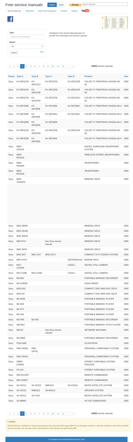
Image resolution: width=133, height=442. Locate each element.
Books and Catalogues (47, 11)
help (41, 52)
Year (126, 76)
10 (53, 66)
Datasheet (29, 11)
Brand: (12, 42)
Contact (64, 11)
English (52, 5)
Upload (74, 11)
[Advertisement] (63, 22)
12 (63, 66)
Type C (48, 76)
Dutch (61, 5)
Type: (11, 33)
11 (58, 66)
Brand (11, 76)
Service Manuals (14, 11)
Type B (35, 76)
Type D (71, 76)
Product (88, 76)
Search (14, 53)
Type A (19, 76)
